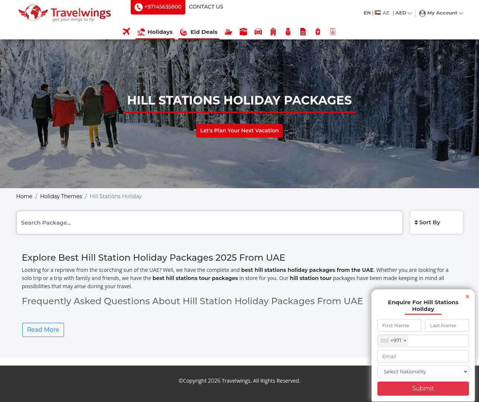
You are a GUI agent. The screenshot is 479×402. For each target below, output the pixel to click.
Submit (423, 388)
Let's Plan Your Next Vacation (239, 130)
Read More (43, 329)
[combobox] (393, 340)
